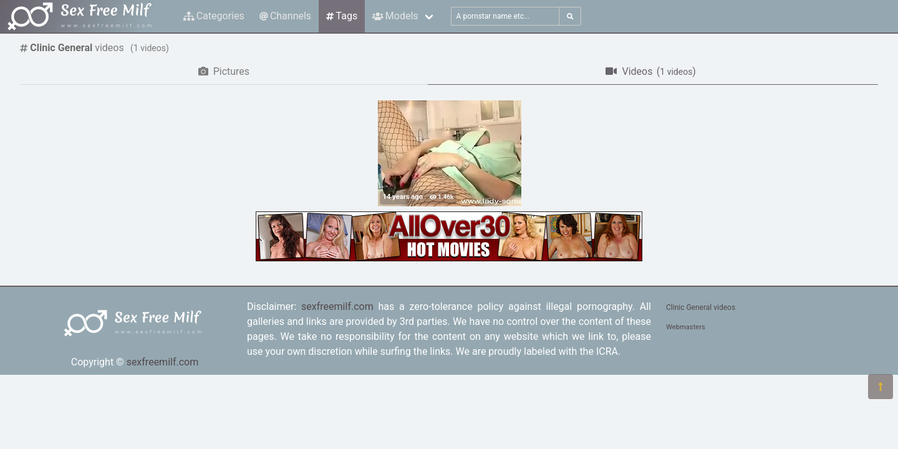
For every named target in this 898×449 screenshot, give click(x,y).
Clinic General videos (700, 307)
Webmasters (685, 327)
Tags (341, 16)
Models (395, 16)
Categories (213, 16)
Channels (285, 16)
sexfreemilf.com (163, 362)
